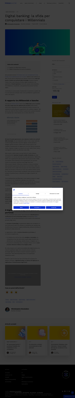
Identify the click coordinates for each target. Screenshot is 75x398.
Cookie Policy (26, 203)
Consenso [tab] (21, 193)
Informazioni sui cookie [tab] (54, 193)
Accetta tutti (53, 207)
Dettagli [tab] (37, 193)
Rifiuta (21, 207)
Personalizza (37, 207)
